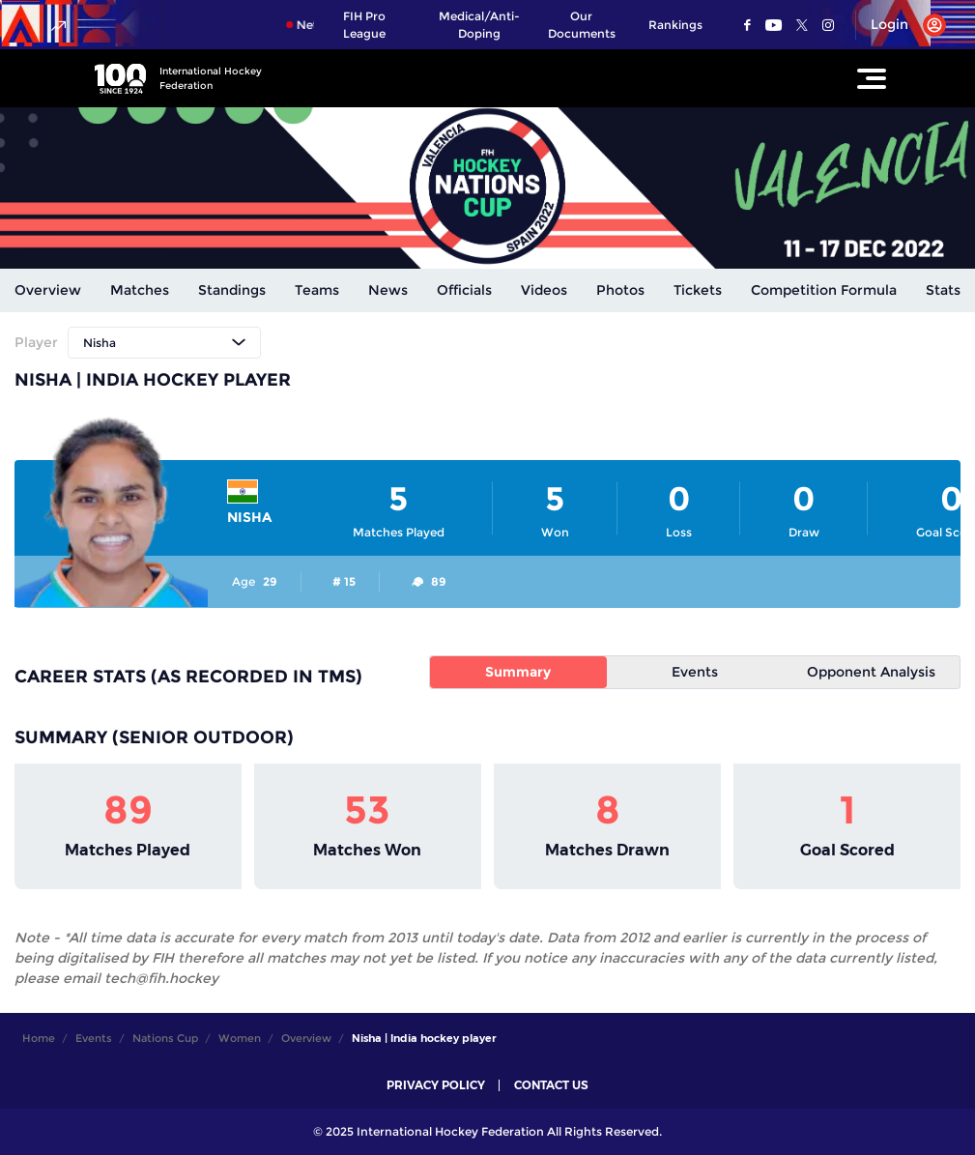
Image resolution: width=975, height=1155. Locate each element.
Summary (518, 671)
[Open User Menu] (901, 25)
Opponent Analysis (871, 671)
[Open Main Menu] (872, 78)
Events (695, 671)
